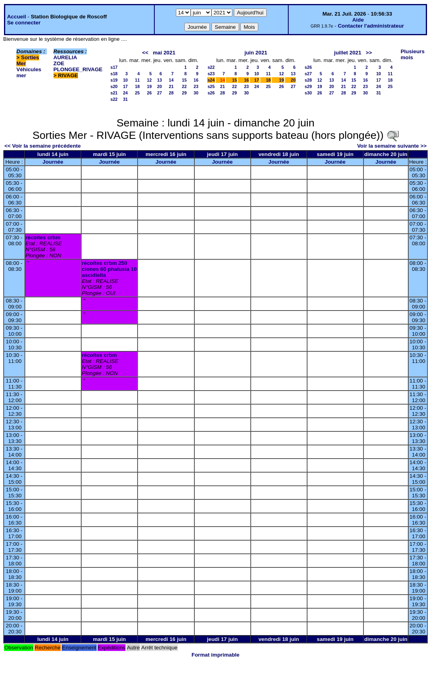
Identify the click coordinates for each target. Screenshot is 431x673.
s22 (114, 99)
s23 (211, 73)
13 (159, 80)
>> (369, 53)
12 (149, 80)
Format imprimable (215, 655)
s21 (114, 92)
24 (125, 92)
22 (184, 86)
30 (196, 92)
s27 (308, 73)
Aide (358, 20)
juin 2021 (255, 53)
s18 (114, 73)
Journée (52, 162)
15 (184, 80)
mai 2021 (164, 53)
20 (159, 86)
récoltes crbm (43, 237)
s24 (211, 80)
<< (145, 53)
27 (159, 92)
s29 (308, 86)
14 (171, 80)
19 (149, 86)
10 (125, 80)
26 (149, 92)
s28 (308, 80)
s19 (114, 80)
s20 (114, 86)
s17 (114, 67)
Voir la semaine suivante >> (392, 146)
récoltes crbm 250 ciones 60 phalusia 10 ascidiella (109, 269)
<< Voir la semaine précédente (42, 146)
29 (184, 92)
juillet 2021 (347, 53)
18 (137, 86)
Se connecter (24, 23)
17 (125, 86)
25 (137, 92)
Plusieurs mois (413, 54)
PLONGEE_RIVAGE (78, 69)
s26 (211, 92)
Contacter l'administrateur (371, 26)
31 (125, 99)
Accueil (16, 17)
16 (196, 80)
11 (137, 80)
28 (171, 92)
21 (171, 86)
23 (196, 86)
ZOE (59, 63)
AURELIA (65, 57)
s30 (308, 92)
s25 (211, 86)
